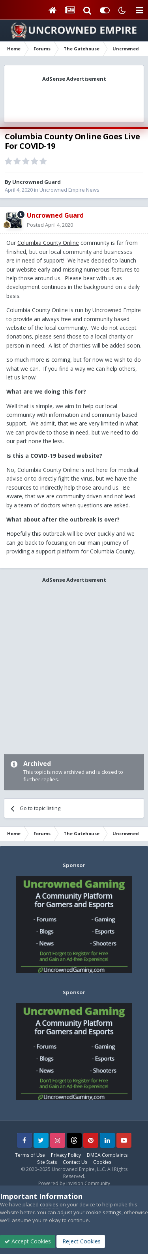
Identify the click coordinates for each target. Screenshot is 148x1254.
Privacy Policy (66, 1155)
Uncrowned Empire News (69, 189)
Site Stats (47, 1162)
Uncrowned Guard (36, 181)
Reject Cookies (81, 1241)
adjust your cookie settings (89, 1212)
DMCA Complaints (107, 1155)
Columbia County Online (48, 242)
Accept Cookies (27, 1241)
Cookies (102, 1162)
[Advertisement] (74, 99)
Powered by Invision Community (74, 1183)
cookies (49, 1204)
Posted (50, 224)
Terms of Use (30, 1155)
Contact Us (75, 1162)
